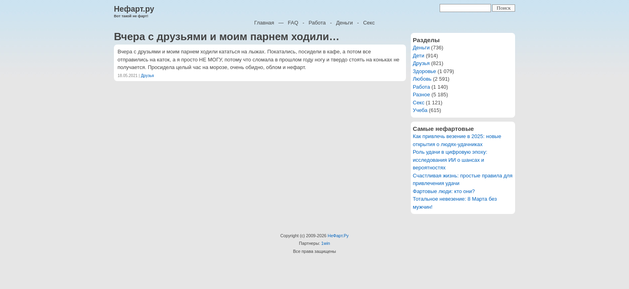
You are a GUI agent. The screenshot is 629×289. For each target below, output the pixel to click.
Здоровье (424, 71)
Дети (418, 56)
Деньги (344, 23)
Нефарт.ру (134, 8)
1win (325, 243)
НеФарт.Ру (338, 235)
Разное (421, 95)
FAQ (293, 23)
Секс (369, 23)
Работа (317, 23)
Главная (264, 23)
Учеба (420, 110)
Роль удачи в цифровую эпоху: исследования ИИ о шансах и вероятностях (450, 160)
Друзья (147, 75)
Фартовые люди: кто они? (444, 191)
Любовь (422, 79)
